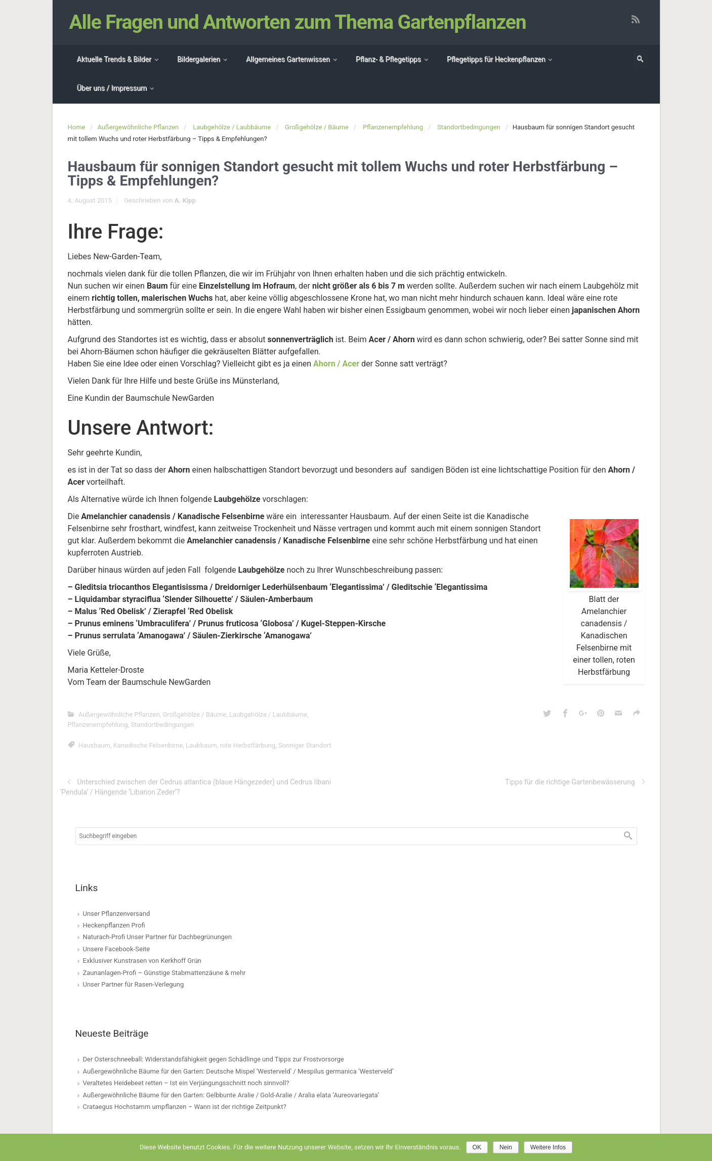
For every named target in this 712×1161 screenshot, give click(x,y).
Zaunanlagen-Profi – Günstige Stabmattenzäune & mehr (164, 973)
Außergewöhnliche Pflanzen (138, 127)
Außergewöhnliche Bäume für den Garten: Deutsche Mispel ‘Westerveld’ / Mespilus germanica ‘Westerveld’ (238, 1071)
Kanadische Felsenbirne (148, 745)
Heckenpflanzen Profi (114, 925)
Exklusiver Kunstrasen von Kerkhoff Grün (142, 960)
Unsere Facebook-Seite (116, 949)
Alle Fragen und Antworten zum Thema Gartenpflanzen (297, 22)
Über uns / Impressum (112, 88)
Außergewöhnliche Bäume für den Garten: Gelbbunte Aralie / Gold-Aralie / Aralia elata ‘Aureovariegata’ (231, 1095)
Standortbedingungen (468, 127)
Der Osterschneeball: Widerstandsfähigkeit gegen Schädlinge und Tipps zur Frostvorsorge (213, 1059)
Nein (505, 1147)
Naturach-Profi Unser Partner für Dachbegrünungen (157, 937)
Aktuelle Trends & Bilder (114, 59)
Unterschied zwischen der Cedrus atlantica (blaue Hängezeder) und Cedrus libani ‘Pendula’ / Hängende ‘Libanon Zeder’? (195, 787)
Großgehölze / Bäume (317, 127)
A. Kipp (185, 200)
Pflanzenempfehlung (393, 127)
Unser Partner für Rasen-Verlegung (133, 984)
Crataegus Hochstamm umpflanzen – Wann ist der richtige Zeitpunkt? (184, 1106)
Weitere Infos (548, 1147)
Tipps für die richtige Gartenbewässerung (570, 782)
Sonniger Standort (304, 745)
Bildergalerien (198, 59)
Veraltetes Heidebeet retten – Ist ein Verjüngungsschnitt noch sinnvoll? (186, 1083)
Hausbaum (94, 745)
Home (77, 127)
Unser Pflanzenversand (116, 913)
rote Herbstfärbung (247, 745)
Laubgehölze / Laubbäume (232, 127)
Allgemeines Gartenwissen (288, 59)
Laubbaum (201, 745)
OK (477, 1147)
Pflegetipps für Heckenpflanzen (496, 59)
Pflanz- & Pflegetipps (388, 59)
